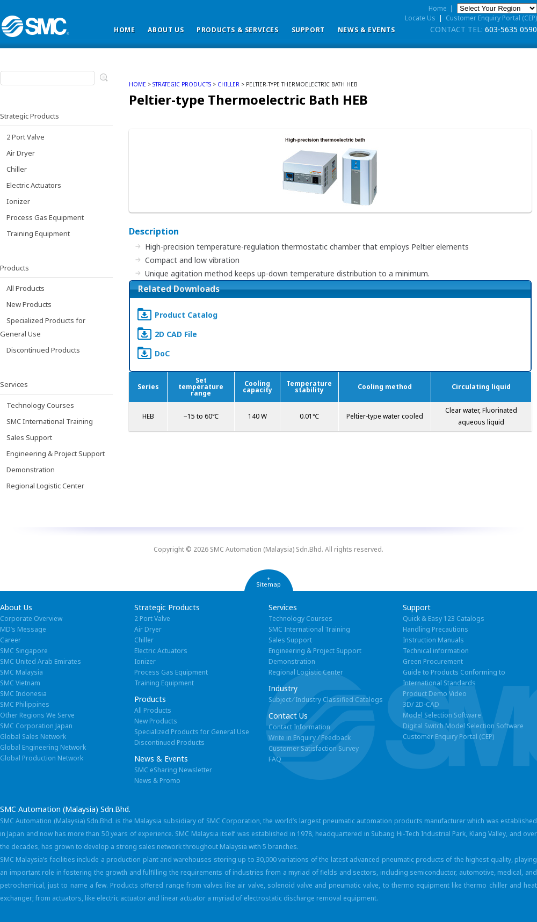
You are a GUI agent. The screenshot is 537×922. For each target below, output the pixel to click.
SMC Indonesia (23, 693)
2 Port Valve (25, 137)
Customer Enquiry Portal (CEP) (491, 18)
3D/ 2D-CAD (421, 704)
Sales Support (29, 437)
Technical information (436, 650)
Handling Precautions (435, 629)
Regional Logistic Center (45, 486)
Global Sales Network (33, 736)
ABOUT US (166, 29)
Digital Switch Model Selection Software (463, 725)
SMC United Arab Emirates (40, 661)
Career (10, 640)
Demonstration (30, 469)
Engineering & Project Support (55, 453)
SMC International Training (49, 421)
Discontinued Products (43, 350)
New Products (29, 304)
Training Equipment (38, 233)
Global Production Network (41, 758)
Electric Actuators (33, 185)
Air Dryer (20, 153)
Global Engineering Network (43, 747)
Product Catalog (186, 315)
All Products (25, 288)
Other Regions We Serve (37, 715)
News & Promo (157, 780)
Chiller (16, 169)
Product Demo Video (435, 693)
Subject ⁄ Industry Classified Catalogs (325, 699)
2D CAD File (176, 334)
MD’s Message (23, 629)
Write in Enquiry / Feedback (309, 737)
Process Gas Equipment (45, 217)
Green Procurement (433, 661)
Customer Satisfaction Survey (313, 748)
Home (124, 29)
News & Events (366, 29)
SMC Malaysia (21, 672)
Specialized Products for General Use (191, 731)
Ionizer (18, 201)
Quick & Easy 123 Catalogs (443, 618)
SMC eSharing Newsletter (173, 769)
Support (308, 29)
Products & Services (237, 29)
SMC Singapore (24, 650)
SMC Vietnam (20, 682)
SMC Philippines (24, 704)
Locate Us (420, 18)
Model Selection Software (442, 715)
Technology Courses (40, 405)
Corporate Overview (31, 618)
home (137, 84)
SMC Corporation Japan (36, 725)
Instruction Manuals (433, 640)
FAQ (274, 759)
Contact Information (299, 726)
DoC (162, 353)
